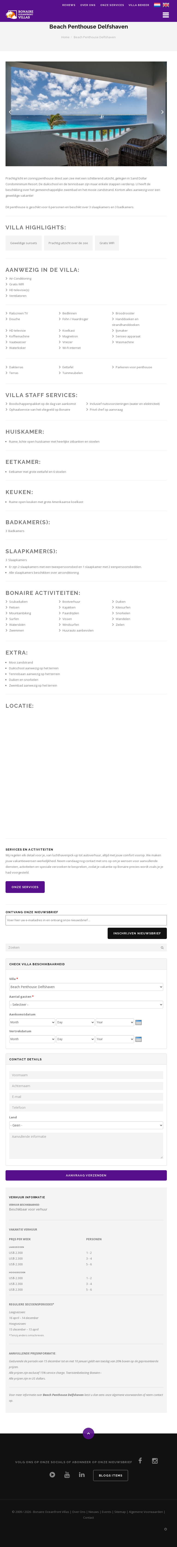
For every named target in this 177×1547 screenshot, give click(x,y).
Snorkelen (123, 613)
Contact (88, 1517)
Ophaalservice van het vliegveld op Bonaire (39, 409)
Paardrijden (70, 613)
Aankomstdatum (22, 1014)
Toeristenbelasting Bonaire (83, 1373)
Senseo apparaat (128, 336)
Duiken (121, 601)
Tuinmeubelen (72, 373)
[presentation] (138, 1021)
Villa (13, 979)
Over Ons (79, 1512)
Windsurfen (70, 625)
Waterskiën (17, 625)
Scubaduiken (18, 601)
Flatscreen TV (18, 313)
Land (13, 1117)
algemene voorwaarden (127, 1395)
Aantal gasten (21, 996)
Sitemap (120, 1512)
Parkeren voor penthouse (134, 367)
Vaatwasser (17, 342)
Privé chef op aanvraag (106, 409)
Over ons (88, 5)
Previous (10, 112)
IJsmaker (122, 330)
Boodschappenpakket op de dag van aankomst (42, 404)
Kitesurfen (123, 607)
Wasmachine (125, 342)
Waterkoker (17, 348)
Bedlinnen (69, 313)
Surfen (14, 619)
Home (65, 37)
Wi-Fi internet (71, 348)
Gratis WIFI (107, 243)
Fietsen (14, 607)
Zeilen (120, 625)
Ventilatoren (18, 296)
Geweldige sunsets (23, 243)
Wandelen (123, 619)
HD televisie (17, 330)
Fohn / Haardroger (75, 319)
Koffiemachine (19, 336)
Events (106, 1512)
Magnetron (70, 336)
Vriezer (67, 342)
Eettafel (67, 367)
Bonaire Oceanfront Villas (51, 1512)
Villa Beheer (139, 5)
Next (162, 112)
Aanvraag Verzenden (86, 1175)
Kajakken (69, 607)
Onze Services (112, 5)
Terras (13, 373)
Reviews (69, 5)
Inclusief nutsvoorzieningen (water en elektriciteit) (124, 404)
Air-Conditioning (20, 278)
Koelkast (68, 330)
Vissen (67, 619)
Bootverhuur (71, 601)
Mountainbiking (20, 613)
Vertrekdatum (20, 1031)
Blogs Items (110, 1475)
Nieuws (93, 1512)
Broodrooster (125, 313)
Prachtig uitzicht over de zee (68, 243)
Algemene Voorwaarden (146, 1512)
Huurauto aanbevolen (78, 630)
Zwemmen (16, 630)
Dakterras (16, 367)
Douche (14, 319)
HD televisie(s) (19, 290)
